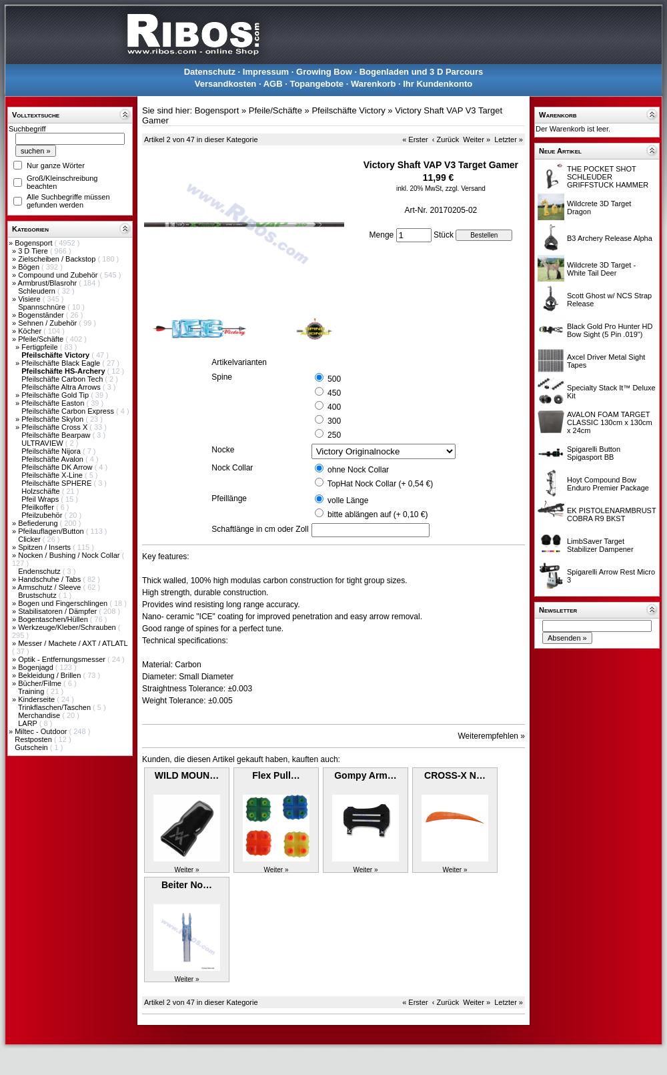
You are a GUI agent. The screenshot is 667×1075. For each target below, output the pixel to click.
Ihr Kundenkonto (437, 84)
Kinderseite (37, 699)
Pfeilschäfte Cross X (55, 427)
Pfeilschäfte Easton (53, 403)
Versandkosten (226, 84)
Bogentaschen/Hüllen (54, 619)
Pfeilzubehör (42, 515)
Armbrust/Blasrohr (48, 283)
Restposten (34, 739)
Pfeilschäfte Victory (348, 110)
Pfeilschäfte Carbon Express (68, 411)
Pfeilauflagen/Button (52, 531)
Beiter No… (186, 884)
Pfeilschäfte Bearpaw (56, 435)
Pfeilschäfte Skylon (53, 419)
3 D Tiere (34, 251)
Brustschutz (38, 595)
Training (32, 691)
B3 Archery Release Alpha (609, 238)
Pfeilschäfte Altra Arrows (62, 387)
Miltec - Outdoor (42, 731)
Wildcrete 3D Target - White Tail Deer (601, 269)
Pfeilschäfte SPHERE (57, 483)
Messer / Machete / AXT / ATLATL (72, 643)
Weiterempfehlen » (492, 736)
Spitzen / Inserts (45, 547)
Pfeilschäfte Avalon (53, 459)
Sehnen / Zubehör (48, 323)
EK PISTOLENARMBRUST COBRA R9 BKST (611, 514)
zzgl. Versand (466, 188)
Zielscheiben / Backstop (57, 259)
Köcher (30, 331)
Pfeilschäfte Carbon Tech (63, 379)
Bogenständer (42, 315)
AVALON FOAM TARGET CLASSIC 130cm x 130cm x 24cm (609, 422)
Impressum (266, 72)
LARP (28, 723)
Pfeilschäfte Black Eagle (61, 363)
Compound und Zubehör (58, 275)
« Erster (415, 139)
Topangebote (316, 84)
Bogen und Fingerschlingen (63, 603)
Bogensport (34, 243)
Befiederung (38, 523)
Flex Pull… (276, 775)
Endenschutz (40, 571)
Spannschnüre (42, 307)
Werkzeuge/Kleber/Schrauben (68, 627)
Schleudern (37, 291)
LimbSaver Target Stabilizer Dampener (600, 545)
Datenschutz (209, 72)
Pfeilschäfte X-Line (53, 475)
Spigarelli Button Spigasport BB (593, 453)
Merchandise (40, 715)
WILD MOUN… (187, 775)
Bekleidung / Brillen (50, 675)
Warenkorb (373, 84)
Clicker (30, 539)
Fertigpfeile (40, 347)
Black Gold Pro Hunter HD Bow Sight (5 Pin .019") (609, 330)
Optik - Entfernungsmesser (62, 659)
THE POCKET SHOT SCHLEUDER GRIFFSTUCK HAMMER (607, 177)
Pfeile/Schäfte (41, 339)
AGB (273, 84)
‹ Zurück (445, 139)
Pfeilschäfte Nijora (52, 451)
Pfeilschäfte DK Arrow (57, 467)
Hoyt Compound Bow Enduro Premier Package (608, 484)
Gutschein (32, 747)
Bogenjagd (36, 667)
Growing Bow (324, 72)
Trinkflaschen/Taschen (55, 707)
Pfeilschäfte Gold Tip (56, 395)
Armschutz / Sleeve (50, 587)
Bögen (29, 267)
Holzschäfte (41, 491)
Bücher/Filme (40, 683)
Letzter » (508, 139)
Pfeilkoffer (38, 507)
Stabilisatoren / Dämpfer (58, 611)
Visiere (30, 299)
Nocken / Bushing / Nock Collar (69, 555)
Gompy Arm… (365, 775)
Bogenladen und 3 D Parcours (422, 72)
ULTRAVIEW (43, 443)
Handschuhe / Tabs (50, 579)
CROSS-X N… (455, 775)
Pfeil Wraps (41, 499)
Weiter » (476, 139)
